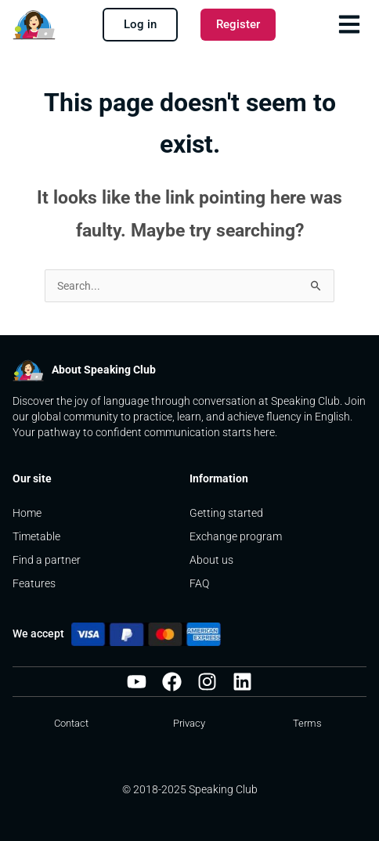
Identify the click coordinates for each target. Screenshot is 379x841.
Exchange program (237, 536)
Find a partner (47, 560)
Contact (71, 723)
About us (213, 560)
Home (27, 513)
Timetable (36, 536)
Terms (307, 723)
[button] (348, 24)
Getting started (226, 513)
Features (34, 583)
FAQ (199, 583)
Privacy (189, 723)
